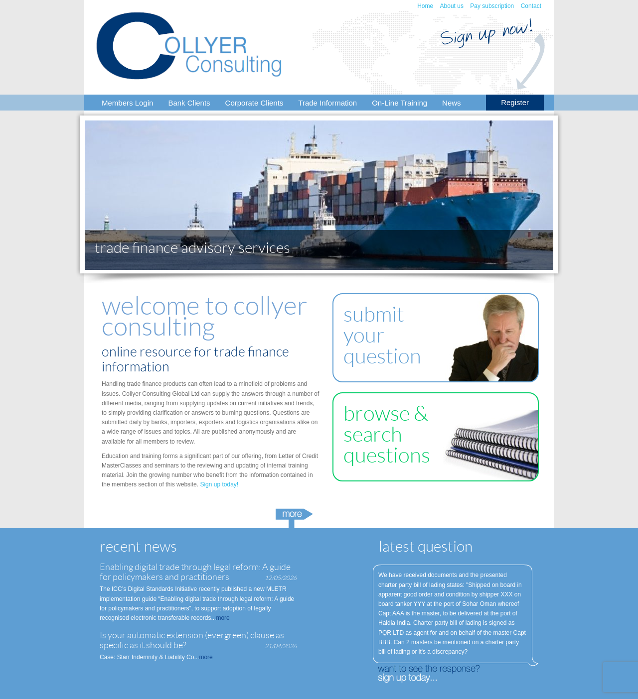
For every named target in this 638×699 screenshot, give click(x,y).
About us (452, 5)
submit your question (382, 335)
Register (515, 102)
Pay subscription (492, 5)
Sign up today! (219, 484)
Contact (531, 5)
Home (425, 5)
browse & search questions (386, 434)
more (222, 617)
